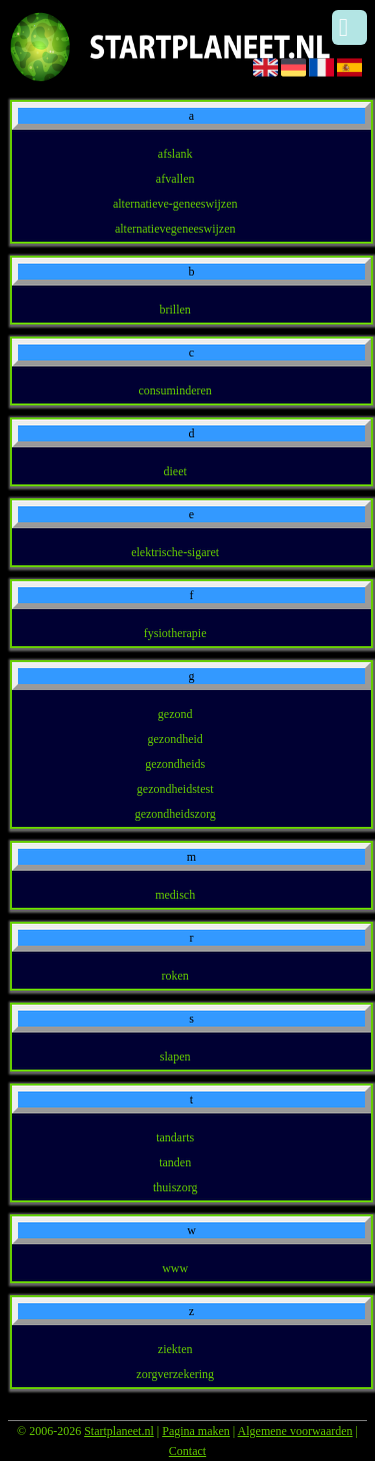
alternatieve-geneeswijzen (175, 204)
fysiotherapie (175, 633)
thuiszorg (175, 1187)
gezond (175, 714)
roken (175, 976)
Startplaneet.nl (119, 1431)
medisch (175, 895)
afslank (175, 154)
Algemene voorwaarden (295, 1431)
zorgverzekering (175, 1374)
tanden (175, 1162)
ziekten (175, 1349)
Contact (187, 1451)
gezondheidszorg (175, 814)
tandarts (175, 1137)
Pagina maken (196, 1431)
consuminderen (175, 390)
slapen (175, 1057)
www (175, 1268)
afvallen (175, 179)
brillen (175, 310)
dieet (175, 471)
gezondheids (175, 764)
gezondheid (175, 739)
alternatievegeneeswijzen (175, 229)
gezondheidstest (175, 789)
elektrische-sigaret (175, 552)
